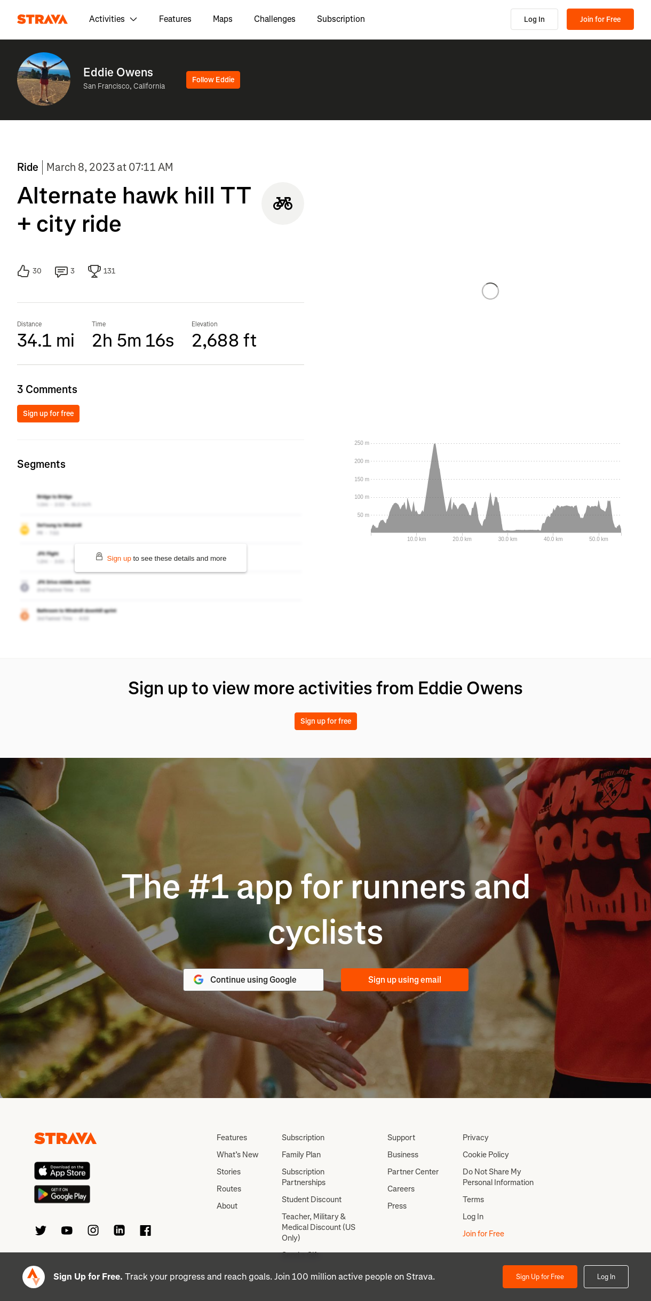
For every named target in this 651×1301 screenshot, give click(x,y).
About (227, 1206)
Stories (229, 1171)
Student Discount (312, 1199)
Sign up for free (48, 414)
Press (397, 1206)
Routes (229, 1189)
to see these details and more (161, 557)
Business (402, 1154)
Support (401, 1137)
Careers (401, 1189)
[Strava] (42, 19)
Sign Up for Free (540, 1276)
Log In (534, 19)
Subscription (341, 19)
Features (175, 19)
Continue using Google (244, 979)
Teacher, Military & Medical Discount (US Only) (318, 1227)
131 (101, 271)
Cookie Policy (486, 1154)
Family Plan (301, 1154)
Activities (113, 19)
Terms (473, 1199)
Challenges (275, 19)
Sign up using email (404, 979)
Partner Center (413, 1171)
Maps (223, 19)
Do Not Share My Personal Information (498, 1177)
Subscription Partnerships (304, 1177)
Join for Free (600, 19)
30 (29, 271)
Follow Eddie (213, 80)
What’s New (237, 1154)
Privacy (476, 1137)
